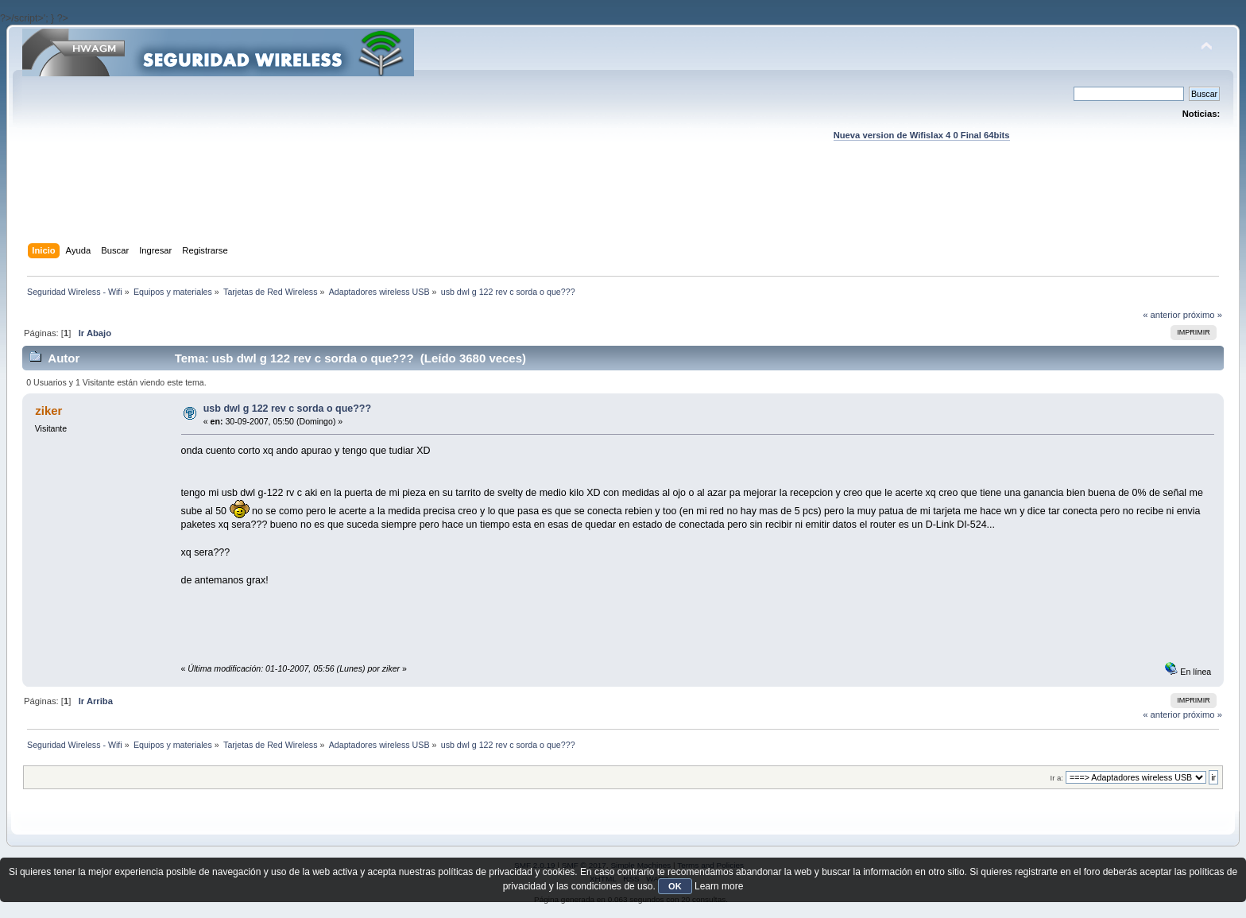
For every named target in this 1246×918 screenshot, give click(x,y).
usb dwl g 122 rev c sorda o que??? (287, 408)
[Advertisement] (623, 207)
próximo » (1202, 315)
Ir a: (1057, 777)
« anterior (1161, 315)
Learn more (719, 886)
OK (675, 886)
